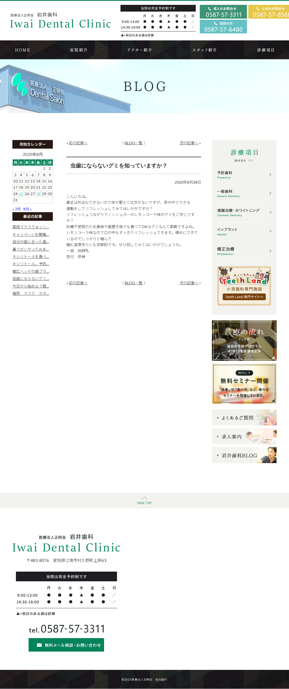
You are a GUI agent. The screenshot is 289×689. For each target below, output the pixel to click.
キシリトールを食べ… (30, 256)
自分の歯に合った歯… (30, 241)
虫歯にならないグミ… (30, 278)
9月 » (27, 209)
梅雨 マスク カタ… (30, 293)
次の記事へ (189, 143)
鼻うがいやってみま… (30, 249)
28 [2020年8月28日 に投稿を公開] (38, 193)
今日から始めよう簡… (30, 286)
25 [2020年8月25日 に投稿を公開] (21, 193)
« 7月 (16, 209)
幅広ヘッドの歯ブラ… (30, 271)
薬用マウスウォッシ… (30, 227)
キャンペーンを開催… (30, 234)
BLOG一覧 (134, 143)
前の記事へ (78, 143)
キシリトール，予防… (30, 263)
